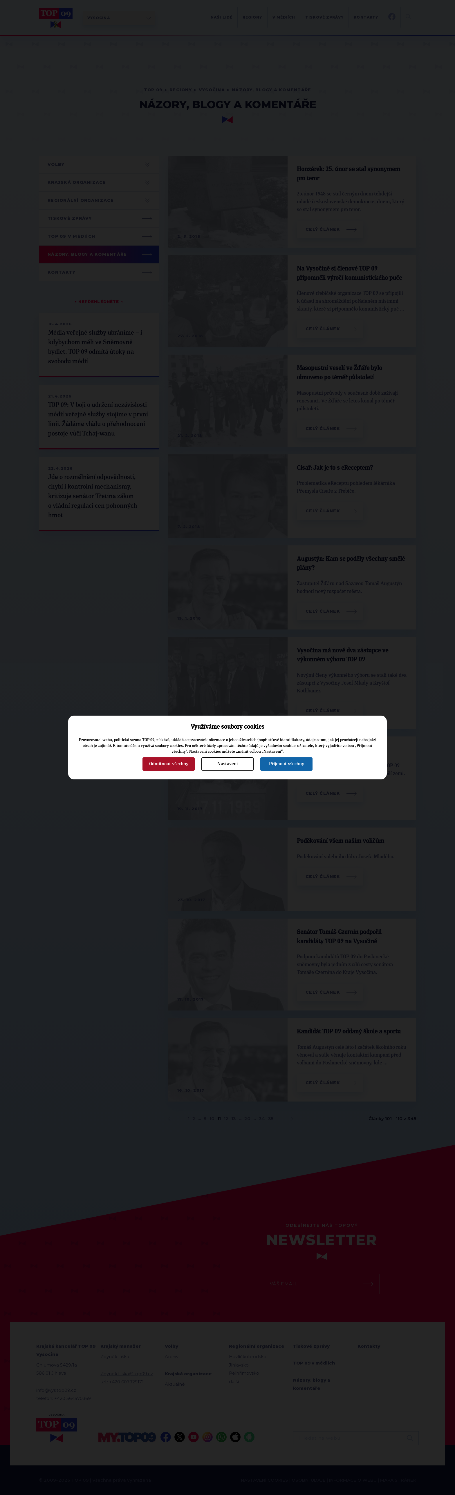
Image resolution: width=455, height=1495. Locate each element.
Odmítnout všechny (168, 763)
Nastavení (227, 763)
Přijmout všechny (286, 763)
